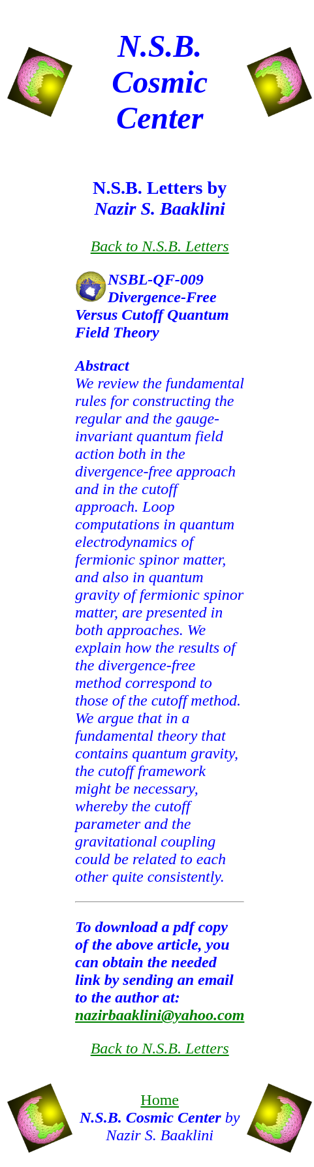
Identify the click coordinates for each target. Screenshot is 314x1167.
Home (159, 1099)
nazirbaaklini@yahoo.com (159, 1014)
